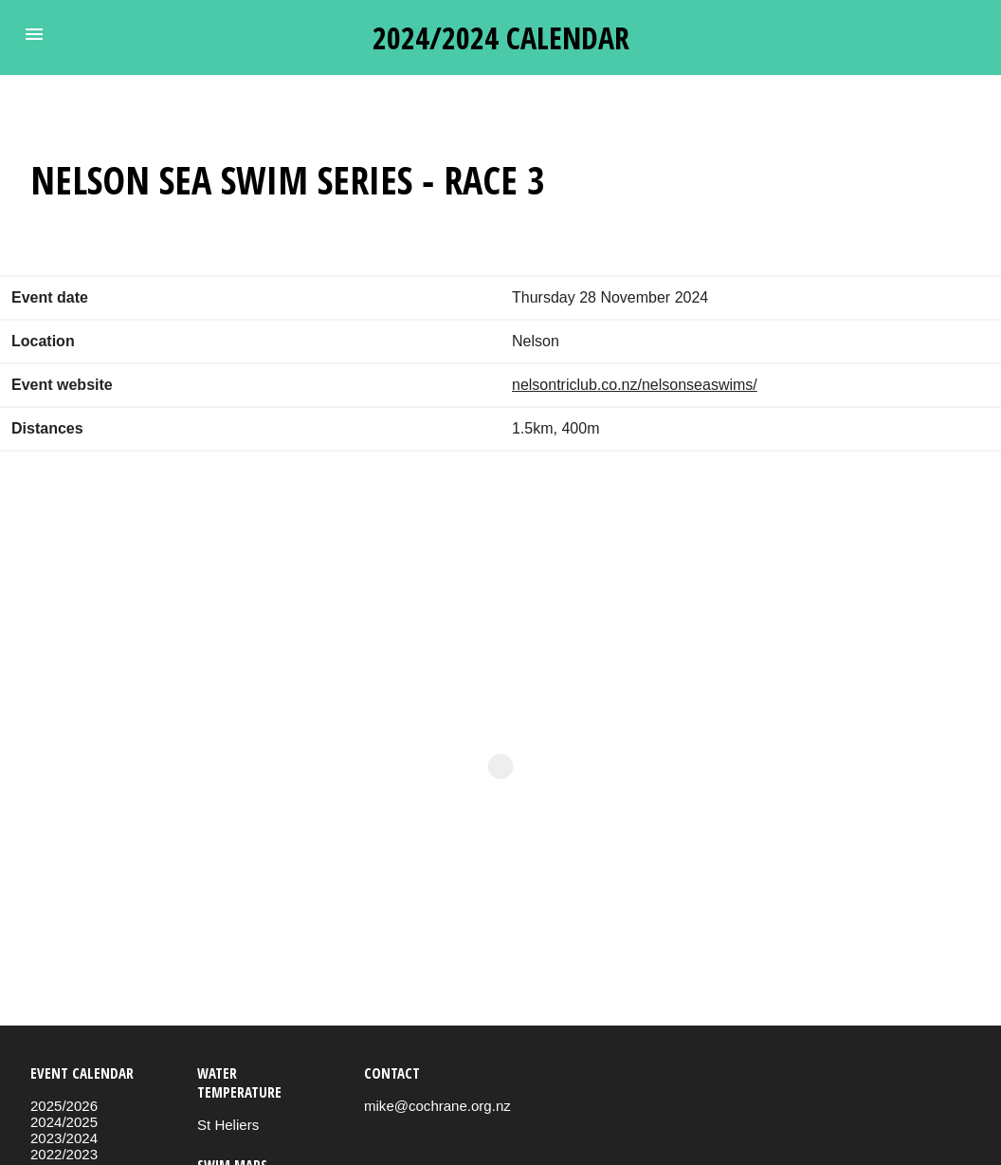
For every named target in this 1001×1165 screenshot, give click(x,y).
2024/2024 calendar (501, 37)
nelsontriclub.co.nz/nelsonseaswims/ (634, 385)
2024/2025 (64, 1122)
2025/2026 (64, 1106)
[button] (34, 34)
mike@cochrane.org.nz (437, 1106)
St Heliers (228, 1125)
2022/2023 (64, 1154)
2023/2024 (64, 1138)
